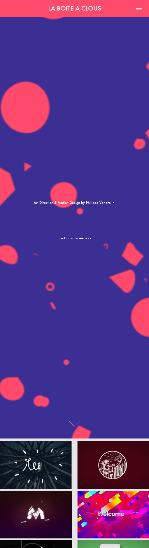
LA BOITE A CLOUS (74, 8)
